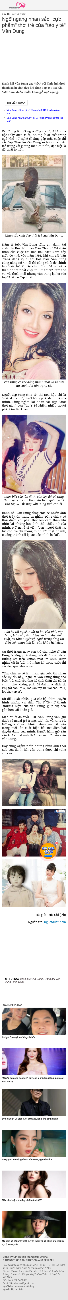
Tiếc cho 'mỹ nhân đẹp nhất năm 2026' (22, 1200)
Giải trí (6, 13)
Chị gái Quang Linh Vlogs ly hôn (18, 1037)
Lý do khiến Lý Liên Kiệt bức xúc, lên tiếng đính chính (30, 1119)
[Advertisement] (34, 56)
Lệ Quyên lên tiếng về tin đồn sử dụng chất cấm (27, 1159)
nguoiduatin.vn (55, 922)
